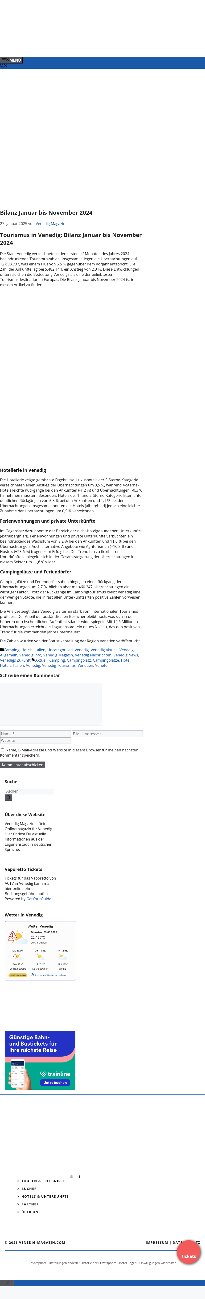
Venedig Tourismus (59, 665)
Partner (30, 1204)
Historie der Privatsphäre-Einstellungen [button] (109, 1263)
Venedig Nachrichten (93, 655)
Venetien (85, 665)
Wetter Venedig (40, 926)
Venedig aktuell (104, 649)
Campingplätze (106, 660)
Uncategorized (60, 649)
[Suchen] (8, 797)
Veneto (101, 665)
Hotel (125, 660)
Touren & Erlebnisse (43, 1181)
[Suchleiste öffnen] (4, 66)
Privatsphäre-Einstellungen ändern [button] (53, 1263)
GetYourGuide (38, 898)
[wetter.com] (17, 976)
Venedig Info (30, 655)
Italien (39, 649)
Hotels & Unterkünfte (45, 1196)
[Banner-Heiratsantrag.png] (95, 48)
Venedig (82, 649)
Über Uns (31, 1212)
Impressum (157, 1242)
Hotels (27, 649)
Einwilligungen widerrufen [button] (157, 1263)
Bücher (29, 1188)
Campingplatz (79, 660)
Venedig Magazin (58, 655)
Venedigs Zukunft (15, 660)
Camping (11, 649)
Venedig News (125, 655)
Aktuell (41, 660)
